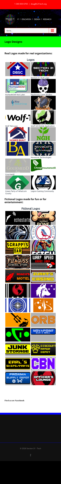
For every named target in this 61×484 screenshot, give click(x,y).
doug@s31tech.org (39, 4)
